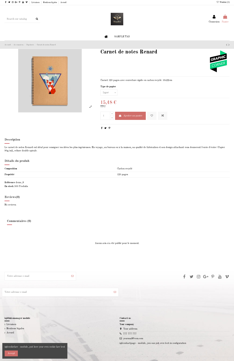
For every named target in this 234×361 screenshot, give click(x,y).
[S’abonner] (72, 276)
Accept (11, 353)
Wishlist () (222, 2)
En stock (9, 186)
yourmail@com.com (133, 338)
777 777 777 (130, 334)
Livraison (35, 2)
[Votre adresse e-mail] (37, 276)
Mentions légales (50, 2)
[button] (122, 36)
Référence (10, 182)
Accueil (63, 2)
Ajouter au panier (130, 115)
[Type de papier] (108, 92)
